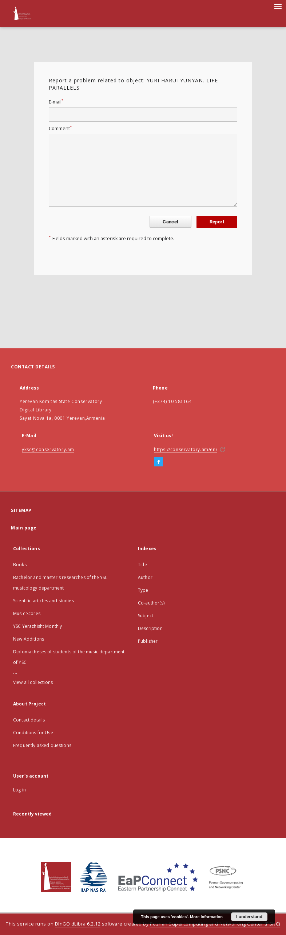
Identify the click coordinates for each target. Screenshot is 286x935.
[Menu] (277, 6)
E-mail (56, 102)
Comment (60, 128)
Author (145, 577)
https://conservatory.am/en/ (185, 449)
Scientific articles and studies (43, 601)
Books (20, 565)
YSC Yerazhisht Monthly (37, 626)
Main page (24, 528)
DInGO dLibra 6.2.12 (78, 924)
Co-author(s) (151, 603)
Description (150, 628)
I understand (249, 916)
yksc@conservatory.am (48, 449)
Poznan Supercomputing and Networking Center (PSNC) (215, 924)
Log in (19, 790)
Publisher (148, 641)
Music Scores (26, 613)
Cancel (170, 221)
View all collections (33, 682)
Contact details (29, 720)
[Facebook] (158, 462)
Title (142, 565)
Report (217, 221)
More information (206, 917)
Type (143, 590)
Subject (145, 616)
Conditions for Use (33, 732)
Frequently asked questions (42, 745)
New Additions (28, 639)
